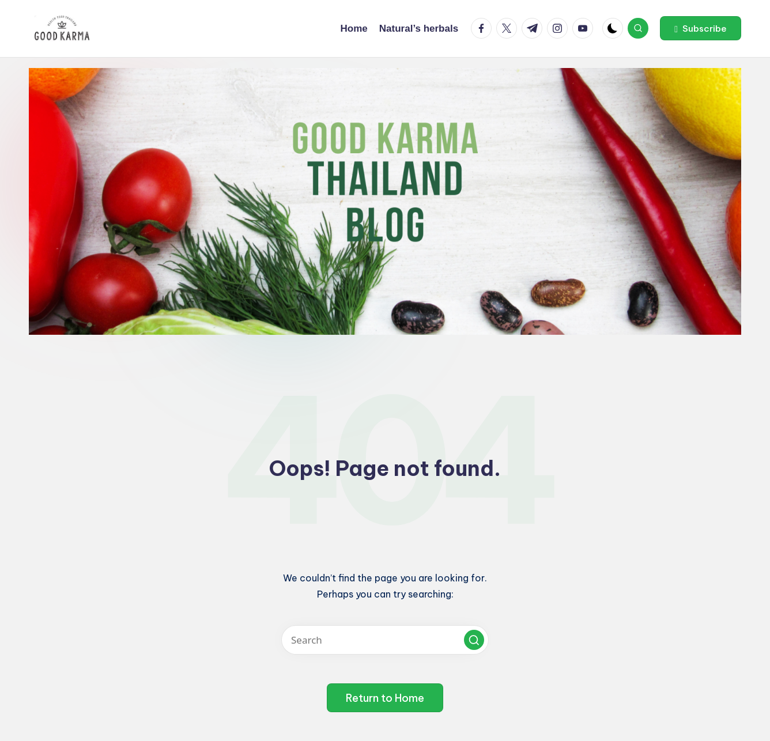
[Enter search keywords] (385, 640)
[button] (700, 28)
